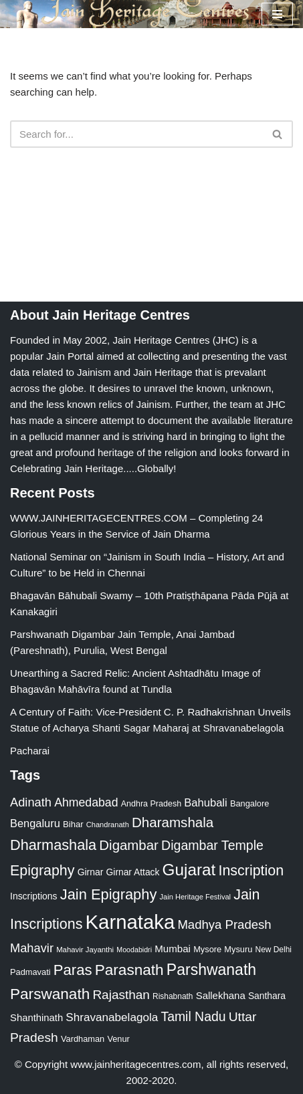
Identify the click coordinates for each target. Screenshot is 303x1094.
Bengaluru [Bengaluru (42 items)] (35, 823)
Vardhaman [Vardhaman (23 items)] (82, 1039)
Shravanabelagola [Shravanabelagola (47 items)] (112, 1017)
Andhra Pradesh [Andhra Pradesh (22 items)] (151, 803)
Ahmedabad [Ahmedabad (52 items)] (86, 802)
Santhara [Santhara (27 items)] (267, 995)
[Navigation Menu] (277, 14)
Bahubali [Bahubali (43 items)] (205, 802)
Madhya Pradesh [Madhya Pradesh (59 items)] (224, 924)
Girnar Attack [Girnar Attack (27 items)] (133, 872)
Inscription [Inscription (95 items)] (251, 871)
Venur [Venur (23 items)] (118, 1039)
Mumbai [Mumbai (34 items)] (173, 948)
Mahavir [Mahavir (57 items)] (32, 948)
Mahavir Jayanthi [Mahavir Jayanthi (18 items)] (85, 950)
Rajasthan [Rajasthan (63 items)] (121, 995)
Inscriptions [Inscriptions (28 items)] (34, 896)
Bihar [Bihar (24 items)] (73, 824)
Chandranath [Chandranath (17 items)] (107, 824)
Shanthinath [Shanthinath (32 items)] (36, 1017)
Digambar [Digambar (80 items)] (129, 845)
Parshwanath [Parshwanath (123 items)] (211, 969)
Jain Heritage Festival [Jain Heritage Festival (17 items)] (195, 897)
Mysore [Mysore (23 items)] (207, 949)
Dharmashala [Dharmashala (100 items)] (53, 845)
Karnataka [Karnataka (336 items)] (130, 922)
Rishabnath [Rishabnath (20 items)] (173, 996)
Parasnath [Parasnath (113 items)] (129, 970)
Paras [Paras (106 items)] (73, 970)
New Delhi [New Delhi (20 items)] (274, 949)
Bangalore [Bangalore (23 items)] (249, 803)
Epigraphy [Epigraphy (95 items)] (42, 871)
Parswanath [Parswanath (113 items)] (50, 994)
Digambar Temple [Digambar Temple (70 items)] (212, 845)
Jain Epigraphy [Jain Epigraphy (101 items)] (108, 894)
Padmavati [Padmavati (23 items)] (30, 972)
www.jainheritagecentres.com (135, 1064)
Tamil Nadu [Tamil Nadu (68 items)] (193, 1016)
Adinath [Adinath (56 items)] (31, 802)
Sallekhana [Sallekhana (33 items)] (220, 995)
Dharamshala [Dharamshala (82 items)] (172, 822)
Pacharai (29, 750)
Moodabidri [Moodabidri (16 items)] (134, 950)
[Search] (136, 134)
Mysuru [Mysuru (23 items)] (238, 949)
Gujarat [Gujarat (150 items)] (189, 870)
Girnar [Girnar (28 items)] (91, 872)
